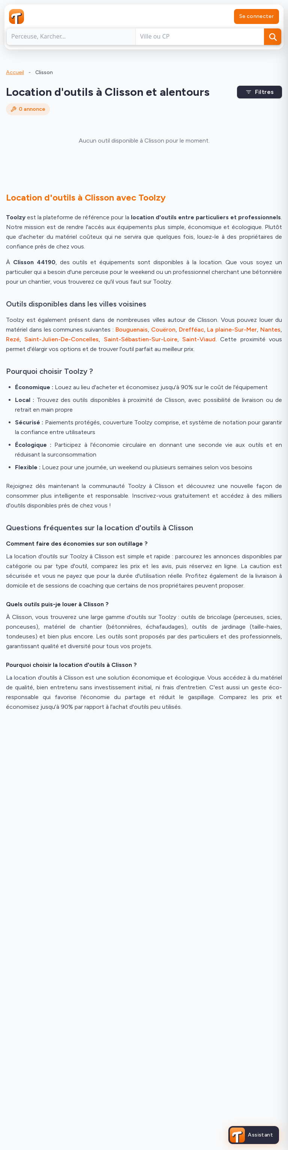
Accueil (15, 72)
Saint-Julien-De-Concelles (61, 339)
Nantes (270, 329)
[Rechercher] (272, 36)
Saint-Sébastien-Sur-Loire (140, 339)
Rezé (13, 339)
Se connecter (256, 16)
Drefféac (191, 329)
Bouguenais (132, 329)
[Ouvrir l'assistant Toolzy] (253, 1135)
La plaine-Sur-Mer (232, 329)
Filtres (259, 91)
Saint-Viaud (199, 339)
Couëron (163, 329)
